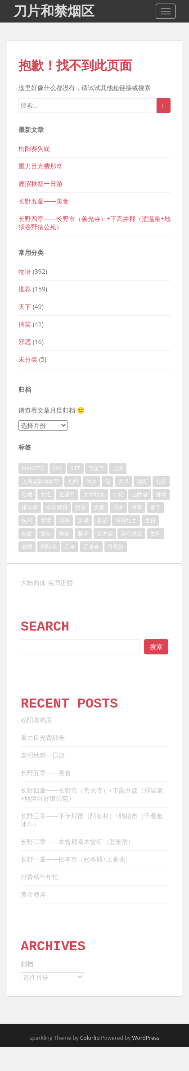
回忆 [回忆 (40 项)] (45, 494)
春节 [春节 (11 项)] (155, 507)
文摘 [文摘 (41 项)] (99, 507)
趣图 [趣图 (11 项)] (27, 546)
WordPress (145, 1038)
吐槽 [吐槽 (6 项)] (27, 494)
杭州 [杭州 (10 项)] (27, 520)
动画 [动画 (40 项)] (142, 481)
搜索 (156, 646)
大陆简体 (33, 582)
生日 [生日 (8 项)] (150, 520)
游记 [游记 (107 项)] (102, 520)
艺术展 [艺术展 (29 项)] (105, 533)
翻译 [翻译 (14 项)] (83, 533)
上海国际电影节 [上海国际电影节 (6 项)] (40, 481)
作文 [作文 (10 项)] (91, 481)
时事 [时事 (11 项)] (136, 507)
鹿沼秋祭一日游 (40, 183)
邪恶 (24, 341)
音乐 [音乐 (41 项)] (69, 546)
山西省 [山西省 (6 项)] (139, 494)
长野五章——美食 (43, 201)
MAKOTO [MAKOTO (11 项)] (33, 468)
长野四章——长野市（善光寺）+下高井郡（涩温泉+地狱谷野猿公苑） (94, 222)
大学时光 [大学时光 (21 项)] (94, 494)
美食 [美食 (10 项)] (64, 533)
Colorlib (89, 1038)
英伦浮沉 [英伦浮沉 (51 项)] (131, 533)
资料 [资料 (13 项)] (155, 533)
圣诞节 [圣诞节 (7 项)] (67, 494)
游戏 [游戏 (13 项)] (83, 520)
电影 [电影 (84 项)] (27, 533)
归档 (27, 964)
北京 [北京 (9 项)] (161, 481)
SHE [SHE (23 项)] (58, 468)
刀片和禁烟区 (54, 11)
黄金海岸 (33, 894)
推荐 (24, 289)
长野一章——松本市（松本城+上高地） (76, 859)
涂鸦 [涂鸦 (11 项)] (64, 520)
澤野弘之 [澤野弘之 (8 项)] (126, 520)
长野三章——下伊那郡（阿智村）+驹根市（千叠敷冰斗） (92, 820)
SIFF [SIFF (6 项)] (75, 468)
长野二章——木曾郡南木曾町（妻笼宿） (77, 841)
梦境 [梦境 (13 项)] (45, 520)
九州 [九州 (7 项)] (73, 481)
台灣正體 (60, 582)
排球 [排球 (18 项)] (161, 494)
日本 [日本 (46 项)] (118, 507)
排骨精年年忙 (39, 876)
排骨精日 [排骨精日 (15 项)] (57, 507)
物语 (24, 271)
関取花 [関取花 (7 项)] (48, 546)
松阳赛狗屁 (34, 148)
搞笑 (24, 324)
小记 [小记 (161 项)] (118, 494)
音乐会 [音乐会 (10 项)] (91, 546)
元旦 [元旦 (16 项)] (123, 481)
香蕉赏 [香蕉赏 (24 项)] (116, 546)
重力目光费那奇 (40, 166)
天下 (24, 306)
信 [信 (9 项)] (107, 481)
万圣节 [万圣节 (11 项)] (96, 468)
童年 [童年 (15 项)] (45, 533)
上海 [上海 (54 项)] (117, 468)
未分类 (27, 359)
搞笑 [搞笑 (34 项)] (80, 507)
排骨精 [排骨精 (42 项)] (30, 507)
